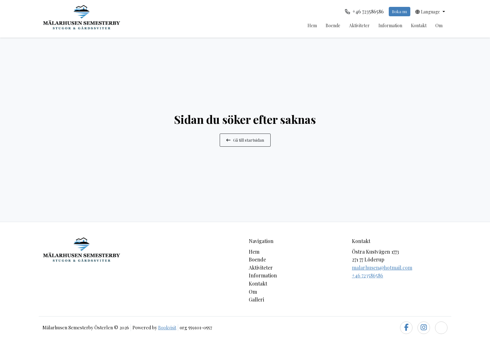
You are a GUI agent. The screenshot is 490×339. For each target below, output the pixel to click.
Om (438, 25)
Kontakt (419, 25)
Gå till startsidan (245, 140)
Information (390, 25)
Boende (333, 25)
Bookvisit (167, 327)
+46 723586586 (367, 275)
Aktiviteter (359, 25)
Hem (312, 25)
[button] (430, 11)
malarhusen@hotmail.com (382, 267)
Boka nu (399, 11)
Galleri (256, 299)
